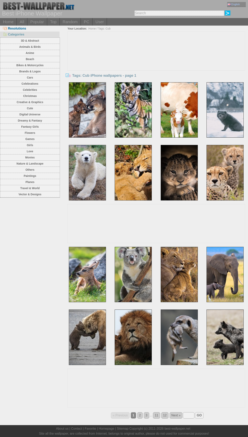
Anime (30, 53)
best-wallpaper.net (177, 428)
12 (165, 415)
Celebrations (30, 83)
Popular (37, 22)
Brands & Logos (30, 71)
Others (29, 169)
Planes (29, 182)
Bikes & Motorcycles (30, 65)
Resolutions (14, 28)
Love (30, 151)
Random (70, 22)
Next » (176, 415)
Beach (30, 59)
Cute (30, 108)
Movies (30, 157)
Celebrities (30, 89)
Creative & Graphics (30, 102)
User (99, 22)
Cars (30, 77)
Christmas (30, 96)
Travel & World (30, 188)
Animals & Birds (30, 46)
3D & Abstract (30, 40)
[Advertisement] (156, 61)
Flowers (30, 132)
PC (86, 22)
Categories (13, 34)
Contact (76, 428)
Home (8, 22)
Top (53, 22)
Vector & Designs (29, 194)
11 (156, 415)
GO (199, 415)
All (22, 22)
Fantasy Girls (30, 126)
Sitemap (123, 428)
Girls (30, 145)
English (234, 4)
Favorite (90, 428)
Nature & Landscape (29, 163)
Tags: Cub (104, 28)
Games (30, 139)
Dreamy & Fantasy (30, 120)
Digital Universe (29, 114)
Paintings (30, 175)
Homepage (106, 428)
